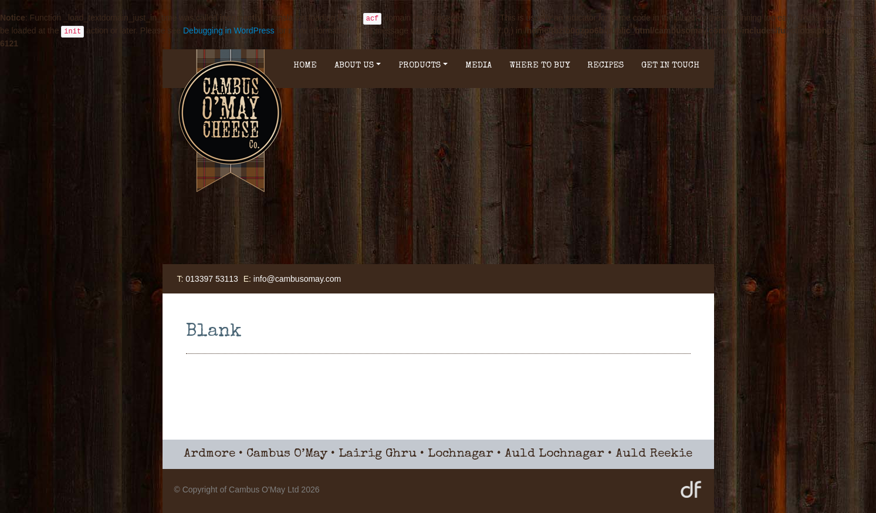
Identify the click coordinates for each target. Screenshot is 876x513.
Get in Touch (670, 65)
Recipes (605, 65)
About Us (357, 65)
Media (478, 65)
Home (305, 65)
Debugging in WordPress (228, 30)
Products (423, 65)
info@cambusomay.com (297, 279)
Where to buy (539, 65)
